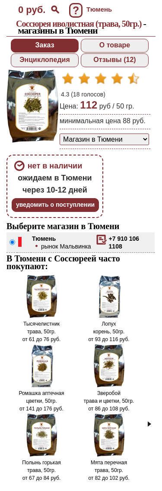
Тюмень (44, 238)
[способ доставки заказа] (104, 139)
